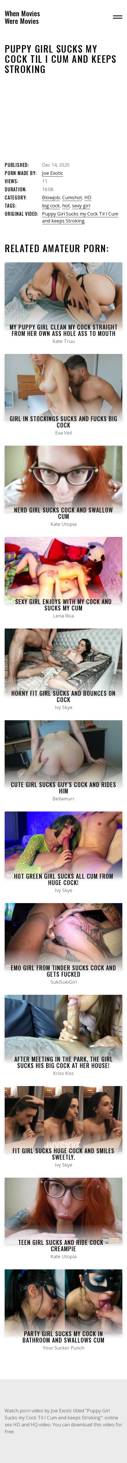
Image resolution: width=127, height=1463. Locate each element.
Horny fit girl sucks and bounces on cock (63, 696)
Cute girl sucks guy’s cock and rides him (63, 787)
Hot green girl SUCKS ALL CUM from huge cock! (63, 879)
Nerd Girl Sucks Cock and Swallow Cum (63, 513)
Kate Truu (64, 341)
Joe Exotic (52, 173)
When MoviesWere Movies (22, 17)
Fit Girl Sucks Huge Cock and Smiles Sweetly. (63, 1153)
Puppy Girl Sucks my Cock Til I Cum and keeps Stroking (80, 217)
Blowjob (51, 197)
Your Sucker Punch (63, 1348)
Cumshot (72, 197)
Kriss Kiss (63, 1073)
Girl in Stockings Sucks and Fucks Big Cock (63, 421)
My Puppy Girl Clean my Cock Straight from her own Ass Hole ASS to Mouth (64, 330)
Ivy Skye (63, 707)
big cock (51, 205)
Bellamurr (63, 798)
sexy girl (81, 205)
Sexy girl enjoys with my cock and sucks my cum (63, 604)
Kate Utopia (63, 524)
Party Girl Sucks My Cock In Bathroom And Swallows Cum (63, 1336)
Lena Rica (63, 616)
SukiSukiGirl (64, 982)
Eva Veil (63, 433)
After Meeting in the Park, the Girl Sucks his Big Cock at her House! (63, 1062)
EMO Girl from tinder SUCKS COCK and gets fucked (63, 970)
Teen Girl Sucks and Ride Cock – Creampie (63, 1245)
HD (87, 197)
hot (66, 205)
